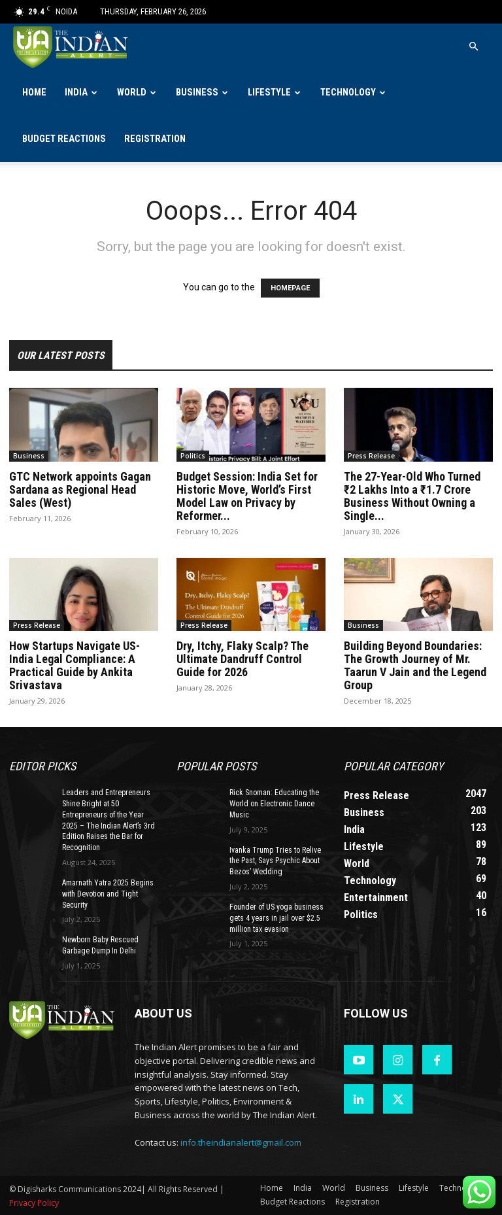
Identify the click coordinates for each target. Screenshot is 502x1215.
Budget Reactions (64, 139)
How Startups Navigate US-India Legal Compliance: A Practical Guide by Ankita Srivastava (74, 665)
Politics (192, 455)
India (76, 92)
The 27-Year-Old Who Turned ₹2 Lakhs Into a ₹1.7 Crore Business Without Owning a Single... (412, 496)
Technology (348, 92)
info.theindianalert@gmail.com (240, 1142)
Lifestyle (269, 92)
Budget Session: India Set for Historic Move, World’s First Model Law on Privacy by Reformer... (247, 496)
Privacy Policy (34, 1202)
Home (34, 92)
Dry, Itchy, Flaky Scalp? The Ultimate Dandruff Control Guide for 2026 (242, 659)
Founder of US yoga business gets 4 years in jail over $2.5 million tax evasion (276, 918)
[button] (473, 47)
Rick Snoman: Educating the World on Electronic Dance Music (274, 803)
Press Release (371, 455)
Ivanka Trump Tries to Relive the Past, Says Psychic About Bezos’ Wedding (275, 861)
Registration (155, 139)
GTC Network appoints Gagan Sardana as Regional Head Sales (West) (80, 489)
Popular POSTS (216, 766)
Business (197, 92)
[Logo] (71, 47)
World (131, 92)
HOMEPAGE (290, 288)
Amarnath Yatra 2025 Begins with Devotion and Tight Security (108, 894)
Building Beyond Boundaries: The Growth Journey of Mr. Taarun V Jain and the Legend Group (415, 665)
